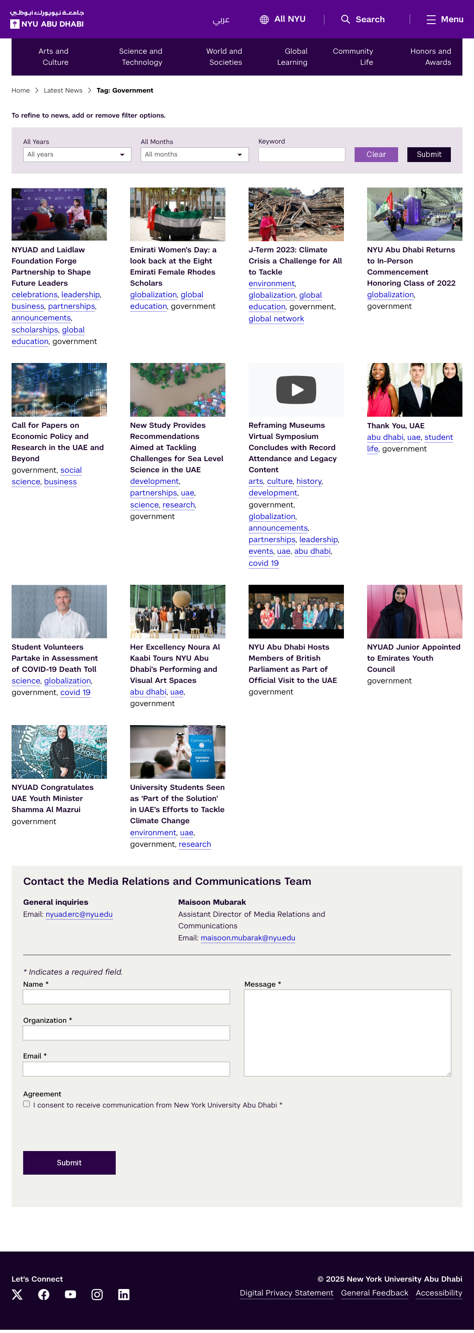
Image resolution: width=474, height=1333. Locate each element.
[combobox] (77, 157)
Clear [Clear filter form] (377, 158)
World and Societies (224, 60)
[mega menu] (441, 21)
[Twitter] (17, 1298)
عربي (219, 21)
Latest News (63, 94)
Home (21, 94)
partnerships (71, 309)
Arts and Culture (53, 60)
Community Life (353, 60)
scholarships (35, 333)
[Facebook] (44, 1298)
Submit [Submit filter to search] (429, 158)
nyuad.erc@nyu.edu (79, 917)
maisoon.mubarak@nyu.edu (248, 941)
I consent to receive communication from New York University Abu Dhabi (157, 1108)
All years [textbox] (40, 158)
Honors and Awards (431, 60)
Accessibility (439, 1296)
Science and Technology (140, 60)
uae (187, 496)
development (154, 484)
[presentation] (93, 1132)
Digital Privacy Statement (286, 1296)
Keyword (271, 145)
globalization (153, 298)
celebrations (34, 298)
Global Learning (292, 60)
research (178, 508)
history (309, 484)
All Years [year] (36, 145)
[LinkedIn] (124, 1298)
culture (280, 484)
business (28, 309)
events (261, 554)
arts (256, 484)
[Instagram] (97, 1298)
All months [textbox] (161, 158)
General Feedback (375, 1296)
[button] (364, 21)
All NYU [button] (278, 21)
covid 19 (264, 566)
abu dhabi (312, 554)
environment (272, 287)
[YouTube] (70, 1298)
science (144, 508)
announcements (41, 321)
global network (276, 322)
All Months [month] (157, 145)
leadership (81, 298)
